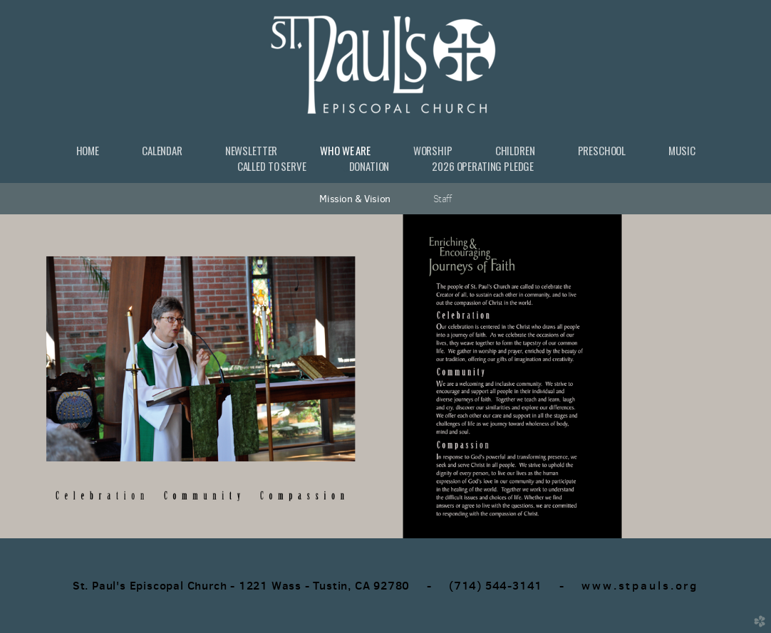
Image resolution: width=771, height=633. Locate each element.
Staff (442, 198)
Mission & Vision (354, 198)
